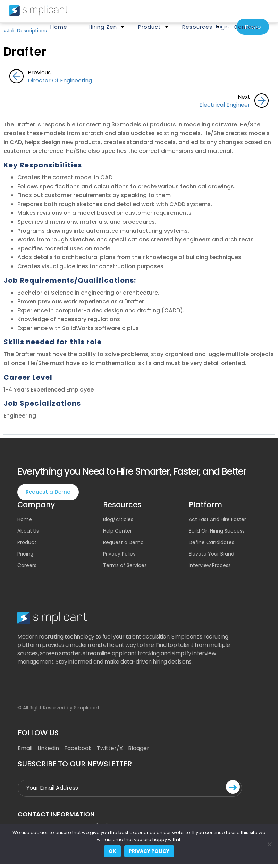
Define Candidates (211, 542)
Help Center (117, 530)
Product (149, 27)
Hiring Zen (103, 27)
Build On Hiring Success (217, 530)
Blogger (138, 748)
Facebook (78, 748)
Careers (26, 565)
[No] (269, 844)
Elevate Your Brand (211, 553)
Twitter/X (110, 748)
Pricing (25, 553)
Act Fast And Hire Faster (217, 519)
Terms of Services (125, 565)
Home (58, 27)
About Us (28, 530)
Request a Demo (48, 491)
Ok (112, 851)
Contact (246, 27)
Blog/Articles (118, 519)
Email (25, 748)
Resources (197, 27)
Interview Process (210, 565)
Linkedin (48, 748)
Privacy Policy (119, 553)
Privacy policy (149, 851)
